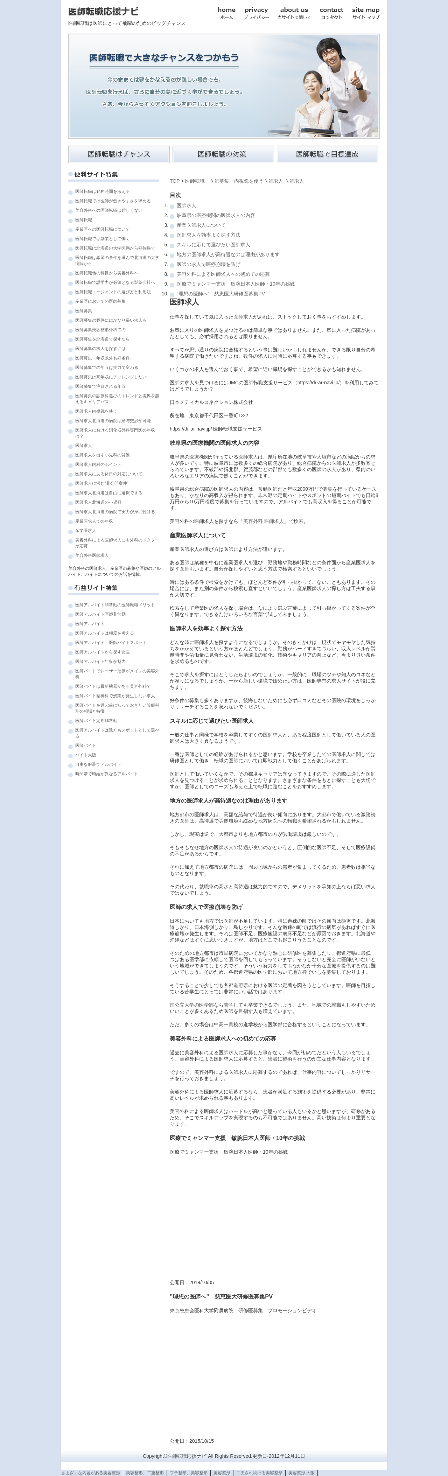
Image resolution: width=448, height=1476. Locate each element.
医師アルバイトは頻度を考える (104, 633)
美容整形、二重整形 (145, 1472)
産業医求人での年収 (94, 521)
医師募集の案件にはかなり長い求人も (111, 320)
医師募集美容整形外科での (100, 329)
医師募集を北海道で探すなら (102, 339)
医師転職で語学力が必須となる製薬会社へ (115, 282)
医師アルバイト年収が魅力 (100, 661)
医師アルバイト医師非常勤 (100, 614)
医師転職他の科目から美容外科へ (106, 273)
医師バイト (85, 745)
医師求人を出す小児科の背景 (102, 455)
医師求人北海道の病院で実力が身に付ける (115, 511)
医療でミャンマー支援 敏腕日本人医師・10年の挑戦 (236, 284)
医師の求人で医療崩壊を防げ (208, 264)
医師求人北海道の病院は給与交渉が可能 (113, 420)
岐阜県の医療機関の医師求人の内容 (216, 215)
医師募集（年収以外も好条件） (104, 358)
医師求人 (83, 445)
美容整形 (222, 1472)
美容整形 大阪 (301, 1472)
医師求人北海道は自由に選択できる (108, 492)
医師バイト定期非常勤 (96, 720)
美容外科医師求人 (92, 555)
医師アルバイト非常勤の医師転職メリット (115, 604)
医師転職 (83, 219)
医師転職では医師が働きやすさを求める (113, 200)
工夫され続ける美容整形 (259, 1472)
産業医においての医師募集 (100, 301)
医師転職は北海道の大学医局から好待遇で (115, 248)
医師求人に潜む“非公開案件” (101, 483)
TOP (175, 181)
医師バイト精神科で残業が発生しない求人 (115, 695)
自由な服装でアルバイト (98, 764)
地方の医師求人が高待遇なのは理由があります (228, 254)
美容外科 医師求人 (263, 521)
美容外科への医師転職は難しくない (108, 210)
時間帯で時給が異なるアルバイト (106, 773)
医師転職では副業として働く (102, 238)
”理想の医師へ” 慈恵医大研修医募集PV (221, 293)
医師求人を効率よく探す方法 (208, 235)
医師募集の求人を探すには (100, 348)
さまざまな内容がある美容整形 (90, 1472)
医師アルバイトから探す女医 (102, 652)
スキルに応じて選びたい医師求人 (213, 244)
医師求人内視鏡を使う (96, 411)
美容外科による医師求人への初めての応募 (223, 274)
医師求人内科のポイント (98, 464)
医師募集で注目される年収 (100, 386)
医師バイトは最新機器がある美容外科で (113, 686)
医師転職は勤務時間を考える (102, 191)
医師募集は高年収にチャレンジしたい (111, 377)
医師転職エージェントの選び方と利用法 (113, 291)
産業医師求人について (201, 225)
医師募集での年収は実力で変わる (106, 367)
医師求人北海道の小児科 (98, 502)
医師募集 (83, 310)
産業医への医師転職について (102, 229)
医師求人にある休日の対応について (108, 473)
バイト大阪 (85, 755)
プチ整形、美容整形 (189, 1472)
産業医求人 (85, 530)
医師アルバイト (90, 623)
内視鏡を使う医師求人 (258, 181)
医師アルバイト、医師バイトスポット (111, 642)
